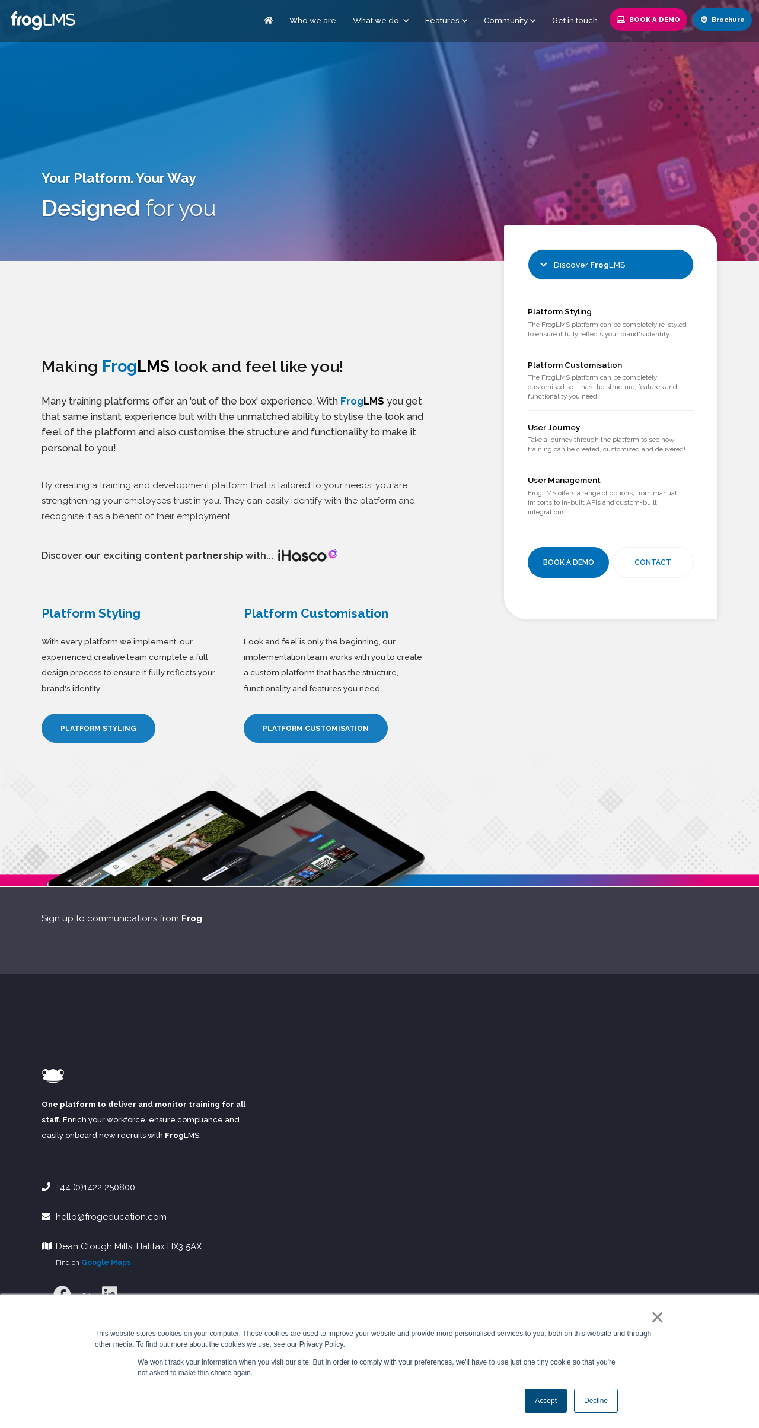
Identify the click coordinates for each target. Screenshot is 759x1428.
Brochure (723, 19)
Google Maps (106, 1262)
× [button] (654, 1317)
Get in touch (575, 20)
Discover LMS (583, 264)
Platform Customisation (575, 365)
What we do (381, 20)
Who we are (312, 20)
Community (506, 20)
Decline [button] (596, 1401)
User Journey (554, 427)
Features (442, 20)
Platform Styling (560, 311)
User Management (564, 480)
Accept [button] (546, 1401)
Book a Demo (648, 19)
